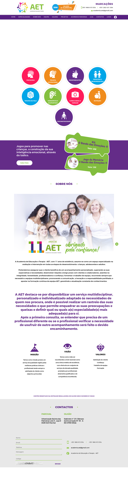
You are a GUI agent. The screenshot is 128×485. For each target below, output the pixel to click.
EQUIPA (46, 16)
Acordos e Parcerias (79, 16)
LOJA (91, 16)
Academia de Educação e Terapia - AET (84, 453)
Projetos (64, 16)
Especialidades (24, 16)
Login (109, 16)
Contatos (100, 16)
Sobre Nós (37, 16)
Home (13, 16)
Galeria (55, 16)
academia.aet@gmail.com (103, 10)
